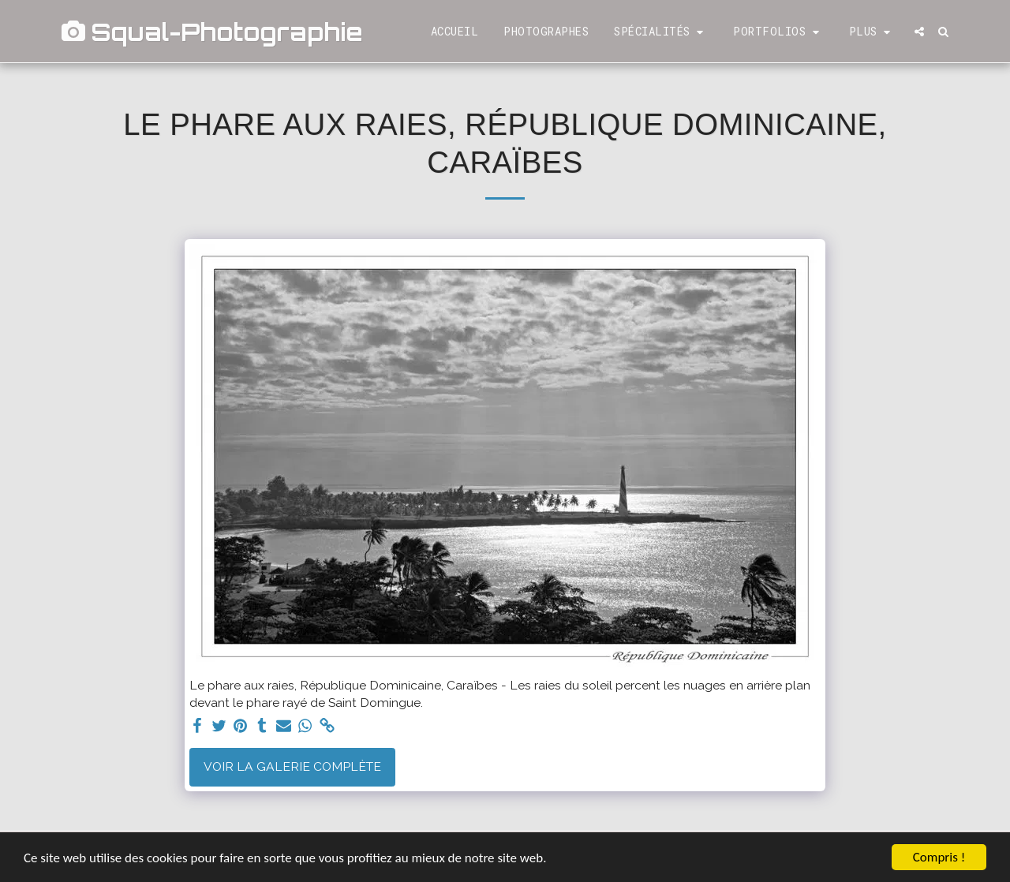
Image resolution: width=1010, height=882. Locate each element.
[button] (661, 32)
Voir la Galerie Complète (292, 766)
